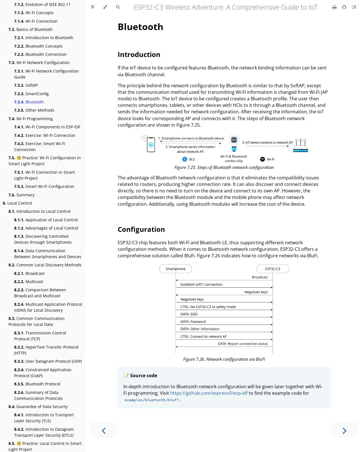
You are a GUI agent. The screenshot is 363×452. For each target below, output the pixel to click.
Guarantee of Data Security (38, 406)
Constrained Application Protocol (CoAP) (42, 372)
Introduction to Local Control (40, 211)
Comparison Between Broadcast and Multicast (40, 292)
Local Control (17, 203)
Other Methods (34, 110)
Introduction (139, 54)
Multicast (28, 281)
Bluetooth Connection (40, 54)
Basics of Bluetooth (31, 29)
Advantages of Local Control (46, 228)
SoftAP (26, 85)
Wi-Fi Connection (36, 21)
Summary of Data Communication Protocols (38, 395)
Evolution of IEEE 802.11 (42, 4)
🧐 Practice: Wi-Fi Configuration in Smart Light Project (45, 160)
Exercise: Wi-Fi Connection (44, 135)
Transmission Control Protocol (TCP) (40, 335)
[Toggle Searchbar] (117, 7)
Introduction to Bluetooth (43, 37)
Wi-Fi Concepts (34, 12)
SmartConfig (31, 93)
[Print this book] (335, 7)
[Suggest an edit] (354, 7)
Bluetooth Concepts (38, 46)
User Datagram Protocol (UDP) (48, 361)
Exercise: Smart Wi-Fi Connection (39, 146)
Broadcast (29, 273)
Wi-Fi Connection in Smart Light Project (44, 175)
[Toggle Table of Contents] (92, 7)
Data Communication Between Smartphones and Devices (47, 253)
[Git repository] (345, 7)
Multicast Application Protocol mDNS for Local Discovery (48, 307)
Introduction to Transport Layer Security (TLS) (44, 417)
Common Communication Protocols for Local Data (37, 321)
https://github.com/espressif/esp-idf (209, 393)
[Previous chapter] (103, 430)
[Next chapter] (344, 430)
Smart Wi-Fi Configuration (44, 186)
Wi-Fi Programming (31, 118)
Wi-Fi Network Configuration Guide (46, 74)
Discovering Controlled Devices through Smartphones (43, 239)
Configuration (141, 229)
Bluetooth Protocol (37, 384)
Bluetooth (29, 102)
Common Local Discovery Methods (45, 265)
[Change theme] (105, 7)
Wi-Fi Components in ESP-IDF (47, 127)
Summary (22, 195)
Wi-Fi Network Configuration (39, 62)
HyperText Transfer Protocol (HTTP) (46, 350)
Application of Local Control (46, 219)
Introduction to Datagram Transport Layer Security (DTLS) (44, 432)
